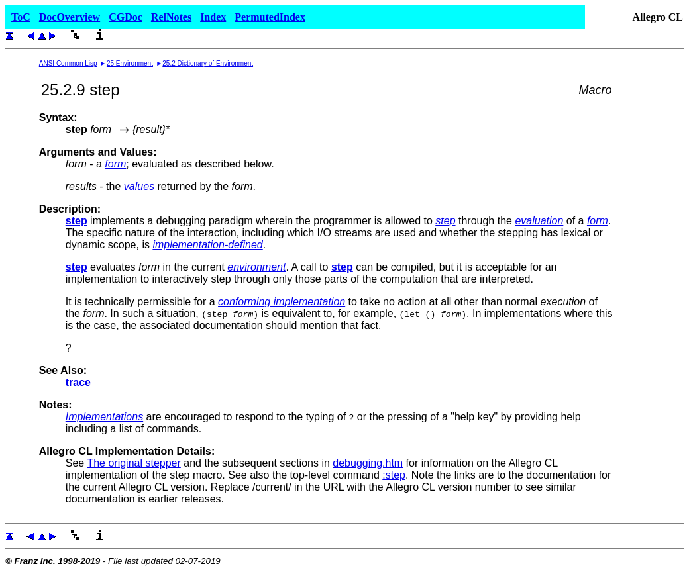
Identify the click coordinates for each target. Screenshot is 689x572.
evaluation (539, 220)
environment (256, 267)
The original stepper (133, 463)
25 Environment (130, 63)
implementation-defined (207, 244)
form (115, 163)
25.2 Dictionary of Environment (207, 63)
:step (393, 475)
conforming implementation (281, 301)
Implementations (104, 416)
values (139, 186)
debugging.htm (368, 463)
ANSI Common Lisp (68, 63)
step (445, 220)
